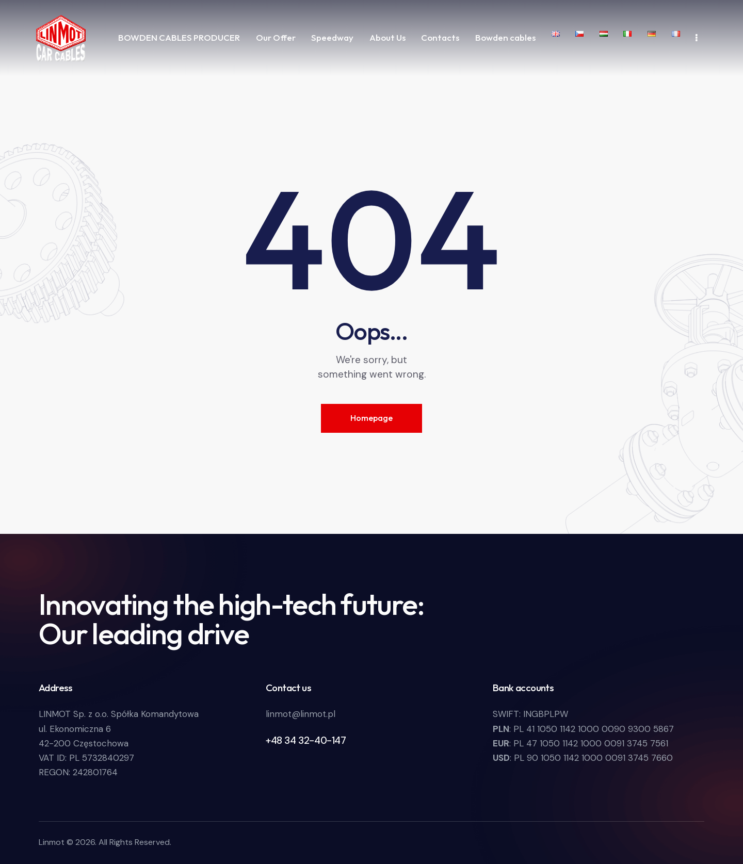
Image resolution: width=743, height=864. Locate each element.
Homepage (371, 418)
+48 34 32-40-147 (306, 740)
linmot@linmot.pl (300, 714)
